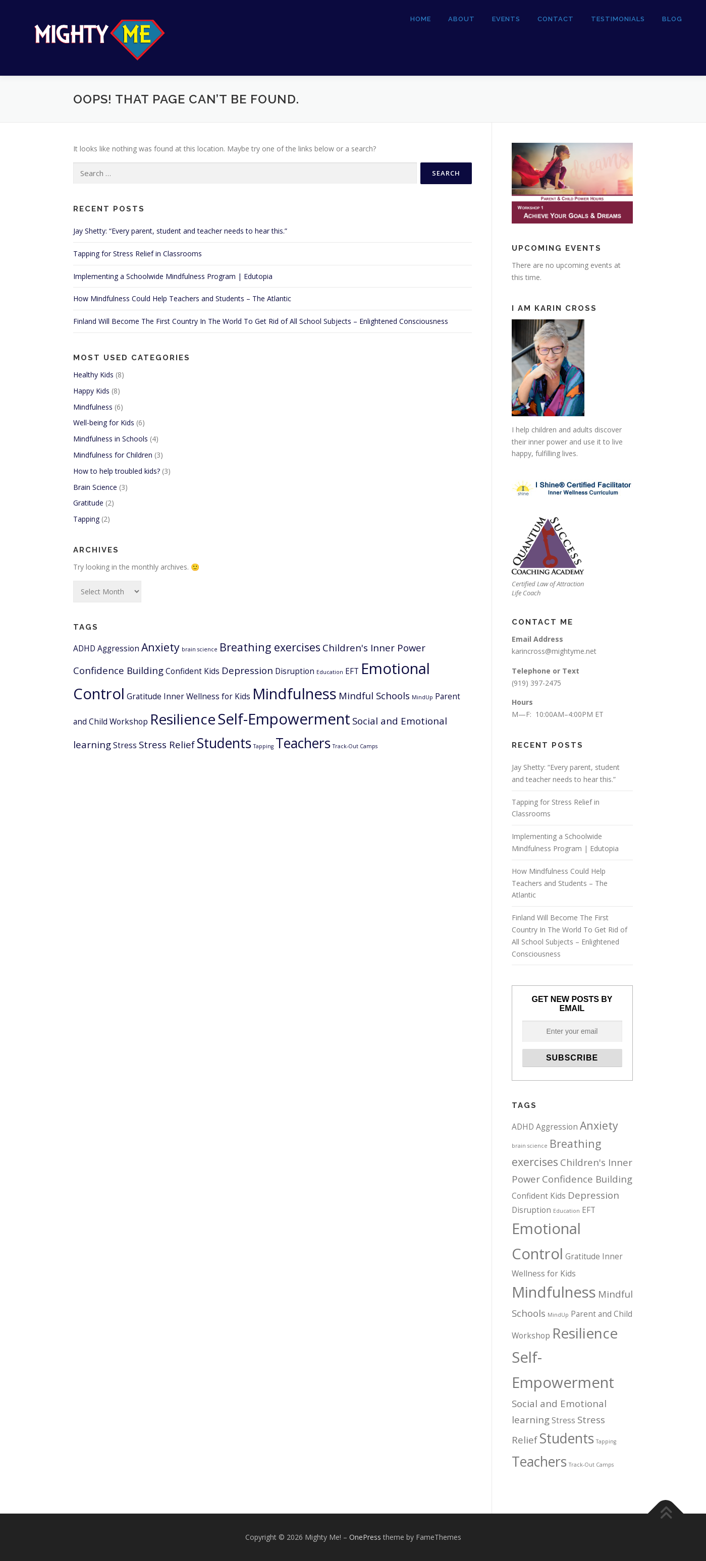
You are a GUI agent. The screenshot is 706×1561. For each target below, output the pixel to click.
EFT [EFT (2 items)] (352, 671)
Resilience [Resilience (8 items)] (182, 719)
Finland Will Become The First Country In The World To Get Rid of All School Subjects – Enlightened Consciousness (260, 321)
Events (506, 19)
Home (420, 19)
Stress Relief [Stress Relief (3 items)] (167, 744)
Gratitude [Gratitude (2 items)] (144, 696)
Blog (672, 19)
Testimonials (618, 19)
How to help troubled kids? (116, 471)
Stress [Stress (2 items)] (125, 745)
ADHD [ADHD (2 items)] (84, 648)
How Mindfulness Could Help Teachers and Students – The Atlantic (182, 298)
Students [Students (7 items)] (224, 743)
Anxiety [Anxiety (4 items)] (160, 647)
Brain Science (95, 487)
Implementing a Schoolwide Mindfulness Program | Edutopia (173, 276)
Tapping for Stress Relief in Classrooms (137, 253)
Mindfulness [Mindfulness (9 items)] (294, 694)
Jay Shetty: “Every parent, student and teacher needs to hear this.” (180, 231)
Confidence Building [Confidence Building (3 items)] (118, 670)
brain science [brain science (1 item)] (200, 649)
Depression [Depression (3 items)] (247, 670)
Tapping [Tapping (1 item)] (263, 746)
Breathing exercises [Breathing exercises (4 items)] (270, 647)
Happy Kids (91, 391)
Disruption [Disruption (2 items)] (294, 671)
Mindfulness (93, 407)
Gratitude (88, 503)
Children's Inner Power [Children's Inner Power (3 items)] (373, 647)
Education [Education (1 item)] (329, 672)
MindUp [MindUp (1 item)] (422, 697)
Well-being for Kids (103, 422)
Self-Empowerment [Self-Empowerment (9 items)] (284, 719)
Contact (555, 19)
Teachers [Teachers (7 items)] (303, 743)
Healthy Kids (93, 374)
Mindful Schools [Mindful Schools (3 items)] (374, 695)
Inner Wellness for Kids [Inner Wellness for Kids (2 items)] (207, 696)
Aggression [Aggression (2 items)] (118, 648)
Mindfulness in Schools (110, 438)
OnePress (365, 1537)
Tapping (86, 519)
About (461, 19)
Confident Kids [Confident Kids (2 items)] (193, 671)
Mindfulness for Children (112, 455)
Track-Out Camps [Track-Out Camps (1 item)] (355, 746)
